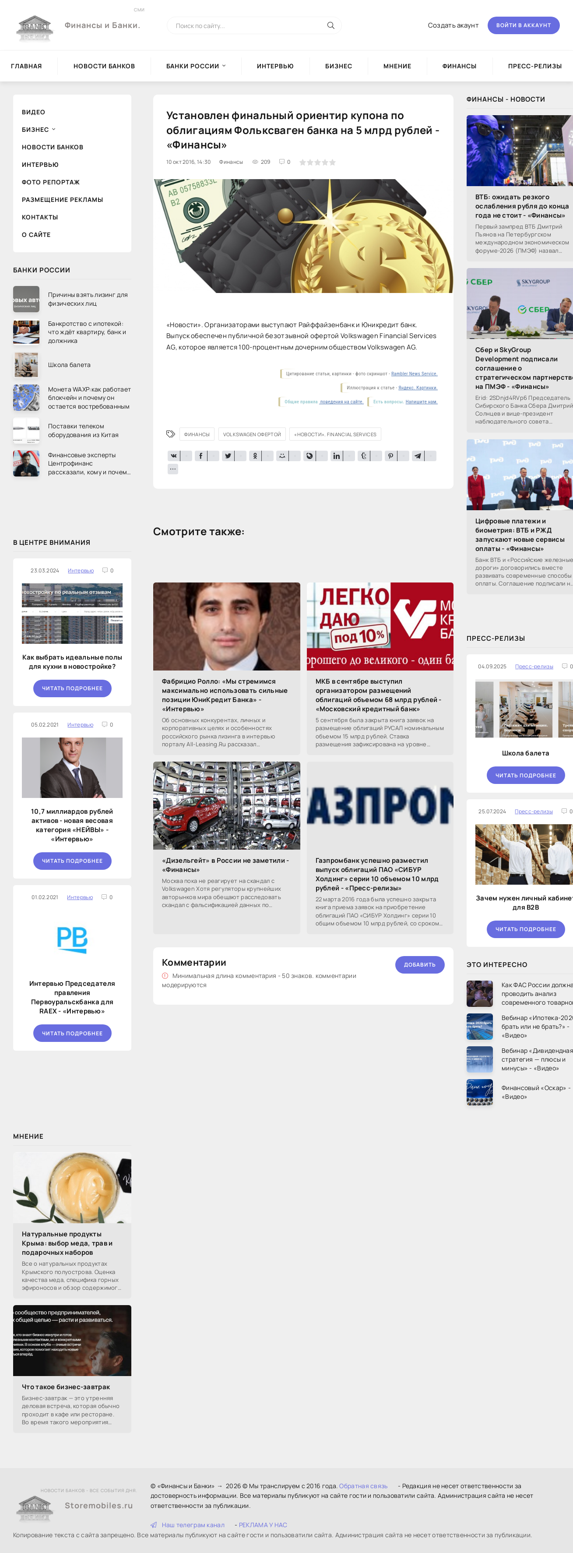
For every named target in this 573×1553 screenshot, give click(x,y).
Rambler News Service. (414, 374)
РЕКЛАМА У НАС (263, 1525)
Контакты (40, 217)
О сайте (36, 234)
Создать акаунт (453, 25)
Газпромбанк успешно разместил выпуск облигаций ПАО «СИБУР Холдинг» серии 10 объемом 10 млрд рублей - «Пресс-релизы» (377, 874)
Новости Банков (104, 66)
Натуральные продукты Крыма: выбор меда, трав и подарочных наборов (67, 1243)
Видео (34, 112)
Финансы (460, 66)
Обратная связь (363, 1486)
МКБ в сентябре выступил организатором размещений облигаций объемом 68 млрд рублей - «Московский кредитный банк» (379, 695)
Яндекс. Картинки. (418, 388)
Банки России (192, 66)
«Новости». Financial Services (335, 434)
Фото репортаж (51, 182)
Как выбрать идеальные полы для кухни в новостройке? (72, 662)
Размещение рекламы (62, 199)
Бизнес (338, 66)
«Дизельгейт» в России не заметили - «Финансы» (225, 865)
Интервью (275, 66)
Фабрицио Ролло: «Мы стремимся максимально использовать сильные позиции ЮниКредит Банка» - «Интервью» (225, 695)
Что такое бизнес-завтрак (66, 1386)
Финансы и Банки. (103, 18)
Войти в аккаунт (523, 25)
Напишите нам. (422, 402)
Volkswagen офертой (252, 434)
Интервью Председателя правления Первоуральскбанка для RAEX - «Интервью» (72, 997)
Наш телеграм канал (188, 1525)
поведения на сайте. (341, 402)
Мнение (397, 66)
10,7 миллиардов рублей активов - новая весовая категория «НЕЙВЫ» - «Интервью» (72, 825)
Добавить (420, 964)
